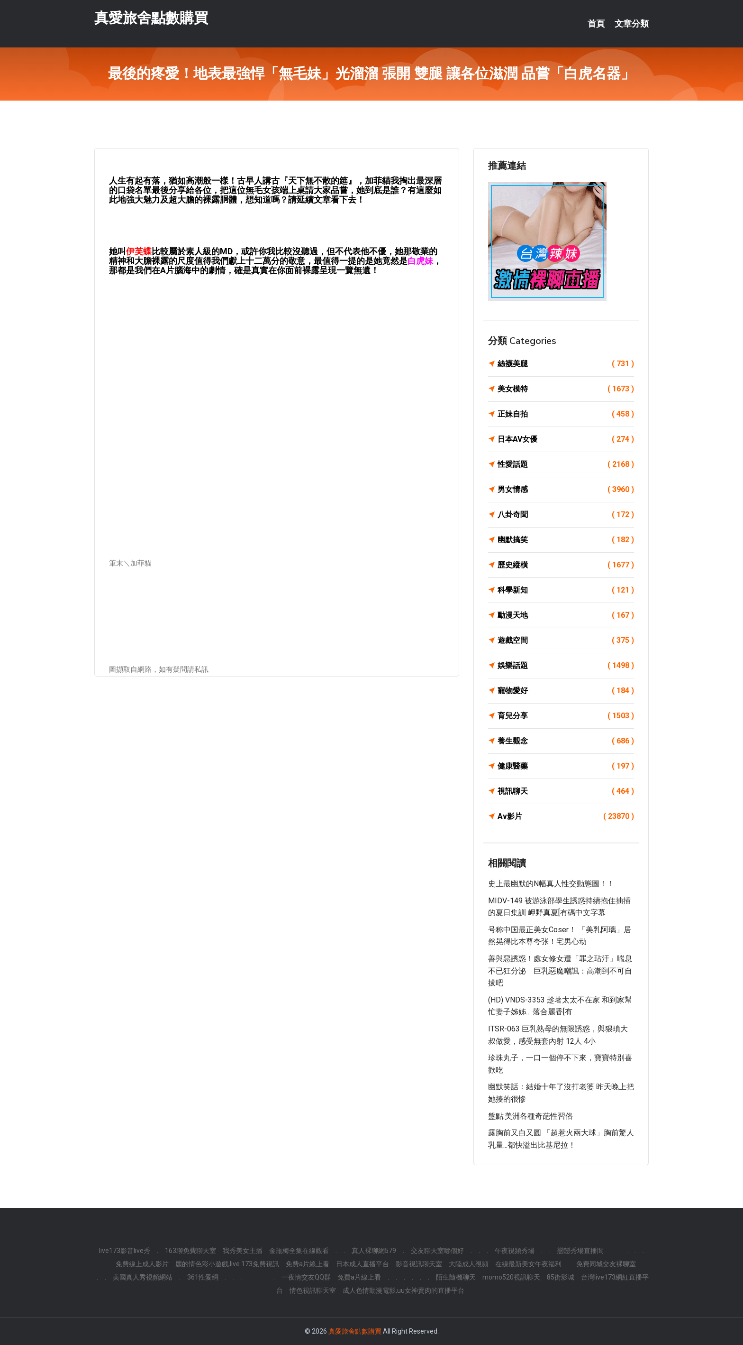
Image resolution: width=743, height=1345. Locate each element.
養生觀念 (566, 741)
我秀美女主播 (243, 1250)
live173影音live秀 (124, 1250)
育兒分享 (566, 716)
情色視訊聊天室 (313, 1290)
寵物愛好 (566, 690)
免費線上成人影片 (142, 1264)
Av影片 (566, 816)
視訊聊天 (566, 791)
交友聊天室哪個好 (437, 1250)
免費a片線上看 (307, 1264)
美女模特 (566, 389)
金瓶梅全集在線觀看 (299, 1250)
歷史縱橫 (566, 565)
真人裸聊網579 (374, 1250)
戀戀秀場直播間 (580, 1250)
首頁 (596, 23)
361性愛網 (202, 1277)
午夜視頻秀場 (515, 1250)
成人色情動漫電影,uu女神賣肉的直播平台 (403, 1290)
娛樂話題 (566, 665)
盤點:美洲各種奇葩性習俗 (530, 1116)
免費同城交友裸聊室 (606, 1264)
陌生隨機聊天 (456, 1277)
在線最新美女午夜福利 (528, 1264)
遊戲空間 (566, 640)
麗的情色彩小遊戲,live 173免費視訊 (227, 1264)
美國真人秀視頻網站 (142, 1277)
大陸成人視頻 (469, 1264)
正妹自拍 (566, 414)
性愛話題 (566, 464)
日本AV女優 (566, 439)
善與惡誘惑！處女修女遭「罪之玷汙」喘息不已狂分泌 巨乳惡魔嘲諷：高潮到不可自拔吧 (560, 970)
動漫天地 (566, 615)
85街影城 (560, 1277)
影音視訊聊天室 (419, 1264)
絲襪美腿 (566, 364)
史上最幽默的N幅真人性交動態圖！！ (551, 883)
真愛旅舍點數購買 (151, 18)
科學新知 (566, 590)
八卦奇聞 (566, 514)
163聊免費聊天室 (190, 1250)
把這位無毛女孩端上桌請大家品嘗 (284, 190)
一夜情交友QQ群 (306, 1277)
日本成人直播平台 (362, 1264)
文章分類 (632, 23)
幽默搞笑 (566, 540)
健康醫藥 (566, 766)
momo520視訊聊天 (511, 1277)
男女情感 (566, 489)
